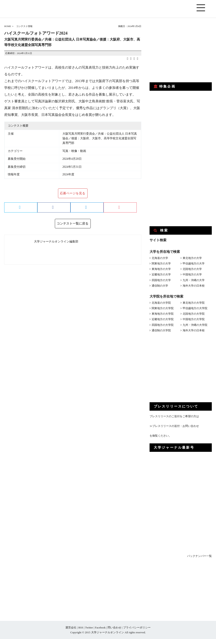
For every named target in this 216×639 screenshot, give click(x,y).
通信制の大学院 (161, 330)
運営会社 (70, 627)
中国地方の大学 (192, 274)
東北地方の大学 (192, 258)
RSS (80, 627)
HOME (7, 26)
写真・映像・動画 (74, 151)
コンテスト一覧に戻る (72, 223)
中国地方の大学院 (194, 319)
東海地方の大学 (161, 269)
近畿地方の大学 (161, 274)
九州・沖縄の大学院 (195, 324)
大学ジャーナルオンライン (107, 632)
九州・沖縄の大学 (194, 280)
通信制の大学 (160, 285)
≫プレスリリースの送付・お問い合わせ (174, 426)
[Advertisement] (181, 50)
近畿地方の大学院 (163, 319)
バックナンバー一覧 (199, 556)
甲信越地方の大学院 (195, 308)
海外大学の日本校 (194, 285)
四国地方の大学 (161, 280)
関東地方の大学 (161, 263)
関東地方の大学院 (163, 308)
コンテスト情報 (24, 26)
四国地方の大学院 (163, 324)
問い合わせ (114, 627)
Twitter (89, 627)
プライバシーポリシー (137, 627)
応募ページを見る (72, 193)
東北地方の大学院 (194, 302)
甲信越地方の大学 (194, 263)
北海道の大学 (160, 258)
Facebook (100, 627)
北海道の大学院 (161, 302)
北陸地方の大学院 (194, 313)
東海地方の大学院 (163, 313)
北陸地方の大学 (192, 269)
